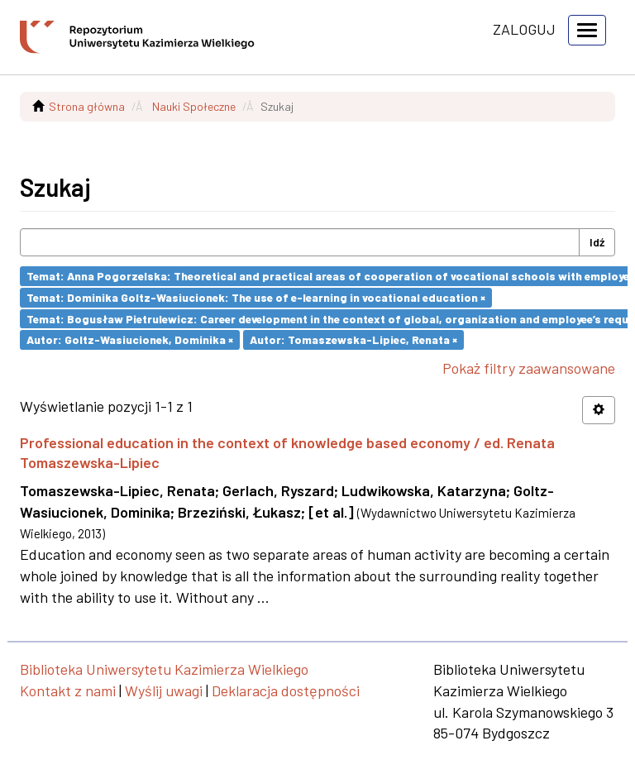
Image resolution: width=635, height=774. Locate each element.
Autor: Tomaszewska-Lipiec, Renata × (353, 339)
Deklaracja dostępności (286, 690)
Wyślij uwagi (164, 690)
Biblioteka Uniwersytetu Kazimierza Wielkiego (164, 669)
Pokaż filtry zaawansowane (528, 368)
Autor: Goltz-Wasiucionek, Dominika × (129, 339)
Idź (597, 242)
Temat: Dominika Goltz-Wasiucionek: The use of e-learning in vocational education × (255, 297)
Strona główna (87, 106)
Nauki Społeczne (194, 106)
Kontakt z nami (68, 690)
